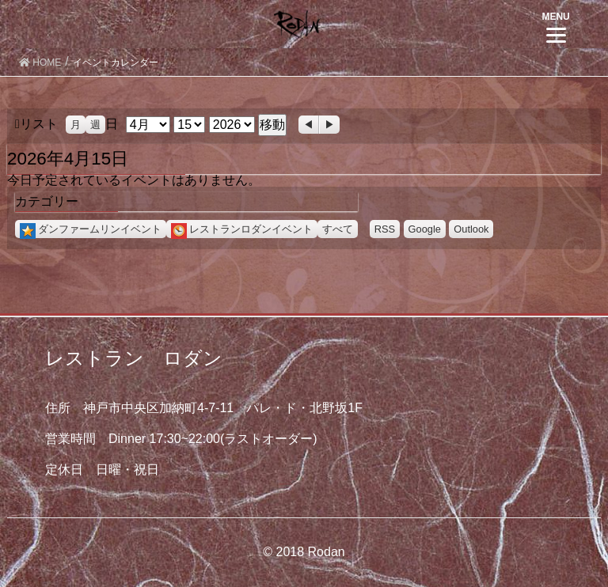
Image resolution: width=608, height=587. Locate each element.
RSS (384, 229)
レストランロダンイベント (242, 229)
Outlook (471, 229)
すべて (337, 229)
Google (424, 229)
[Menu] (556, 25)
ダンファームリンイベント (91, 229)
